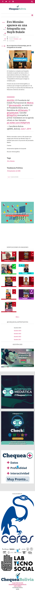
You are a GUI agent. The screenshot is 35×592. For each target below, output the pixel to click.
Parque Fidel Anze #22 (17, 582)
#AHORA (10, 100)
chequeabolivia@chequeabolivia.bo (17, 584)
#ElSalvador (23, 110)
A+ (4, 46)
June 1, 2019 (26, 129)
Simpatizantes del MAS (14, 171)
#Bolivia (30, 103)
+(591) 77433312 (17, 586)
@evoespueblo (15, 105)
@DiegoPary (12, 115)
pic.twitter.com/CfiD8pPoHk (18, 123)
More (17, 317)
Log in (9, 176)
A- (2, 46)
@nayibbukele (13, 113)
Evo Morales (11, 161)
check (3, 22)
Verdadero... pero (17, 38)
